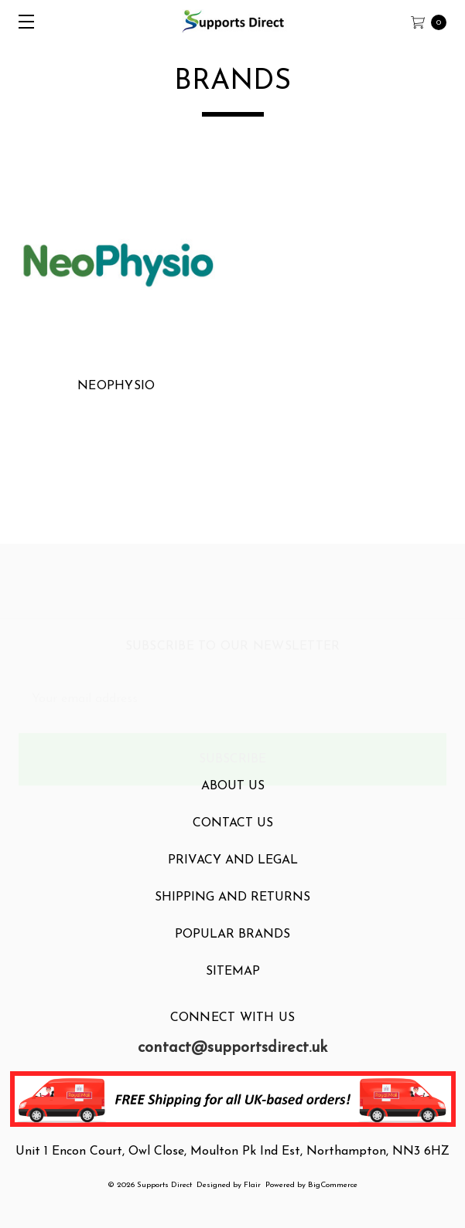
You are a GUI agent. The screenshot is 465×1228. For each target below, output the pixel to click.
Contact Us (233, 838)
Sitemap (233, 986)
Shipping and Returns (232, 912)
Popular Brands (232, 949)
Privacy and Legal (233, 875)
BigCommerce (332, 1185)
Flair (252, 1185)
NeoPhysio (116, 386)
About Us (233, 801)
